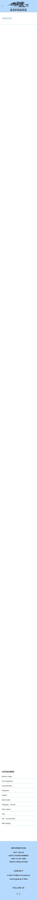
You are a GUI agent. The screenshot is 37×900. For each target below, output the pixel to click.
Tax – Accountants (8, 819)
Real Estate (6, 800)
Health (4, 795)
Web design (6, 823)
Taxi (3, 814)
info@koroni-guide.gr (21, 875)
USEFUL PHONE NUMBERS (18, 855)
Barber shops (7, 776)
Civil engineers (7, 781)
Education (5, 790)
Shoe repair (6, 809)
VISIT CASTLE (18, 852)
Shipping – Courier (9, 804)
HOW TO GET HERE (18, 859)
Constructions (7, 786)
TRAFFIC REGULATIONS (18, 862)
